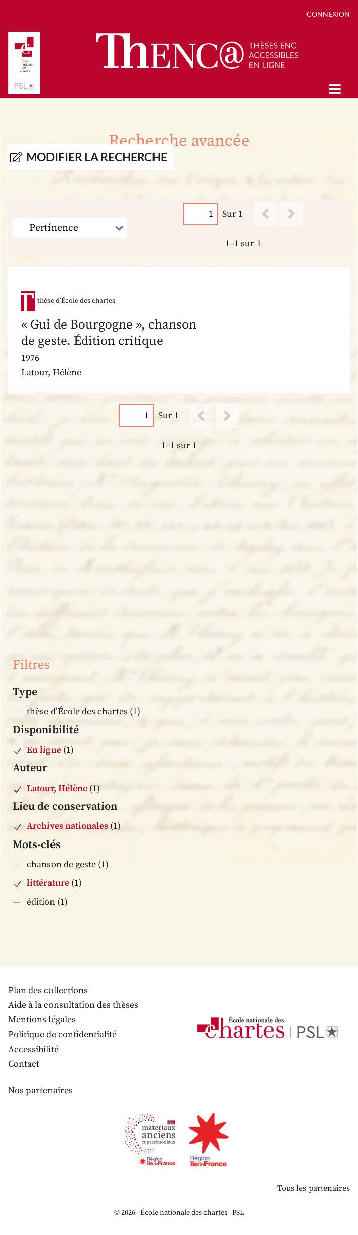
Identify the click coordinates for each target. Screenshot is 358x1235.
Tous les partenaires (313, 1188)
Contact (23, 1064)
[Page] (200, 214)
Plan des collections (48, 990)
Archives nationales (67, 826)
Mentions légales (42, 1019)
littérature (48, 883)
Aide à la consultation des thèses (73, 1005)
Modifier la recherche (96, 157)
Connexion (328, 14)
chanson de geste (61, 864)
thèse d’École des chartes (77, 712)
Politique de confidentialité (62, 1035)
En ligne (44, 750)
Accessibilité (33, 1049)
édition (41, 902)
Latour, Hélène (57, 788)
